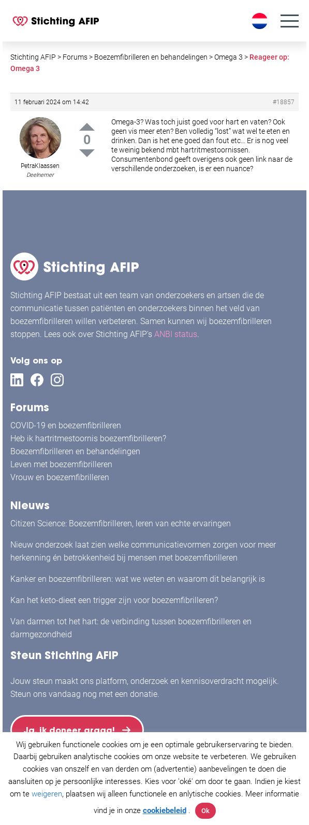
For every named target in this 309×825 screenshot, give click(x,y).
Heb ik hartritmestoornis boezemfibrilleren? (88, 438)
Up (87, 127)
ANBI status (175, 334)
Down (87, 153)
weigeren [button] (47, 794)
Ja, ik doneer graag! (69, 730)
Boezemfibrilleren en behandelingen (75, 451)
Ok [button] (205, 811)
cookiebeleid (164, 810)
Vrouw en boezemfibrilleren (59, 477)
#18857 (284, 102)
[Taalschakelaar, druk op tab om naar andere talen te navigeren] (260, 21)
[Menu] (290, 21)
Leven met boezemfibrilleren (61, 464)
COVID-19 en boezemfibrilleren (65, 425)
